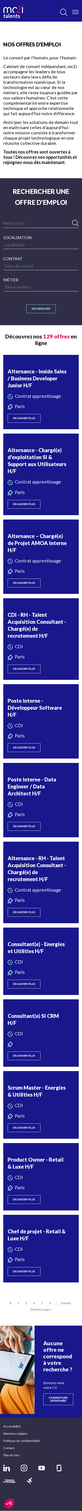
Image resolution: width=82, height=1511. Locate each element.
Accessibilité (12, 1426)
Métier (10, 279)
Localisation (17, 237)
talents (13, 11)
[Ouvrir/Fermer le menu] (75, 12)
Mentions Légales (15, 1433)
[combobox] (41, 245)
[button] (41, 392)
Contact (9, 1448)
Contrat (12, 258)
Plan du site (11, 1455)
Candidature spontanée (61, 1399)
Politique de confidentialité (21, 1441)
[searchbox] (41, 245)
